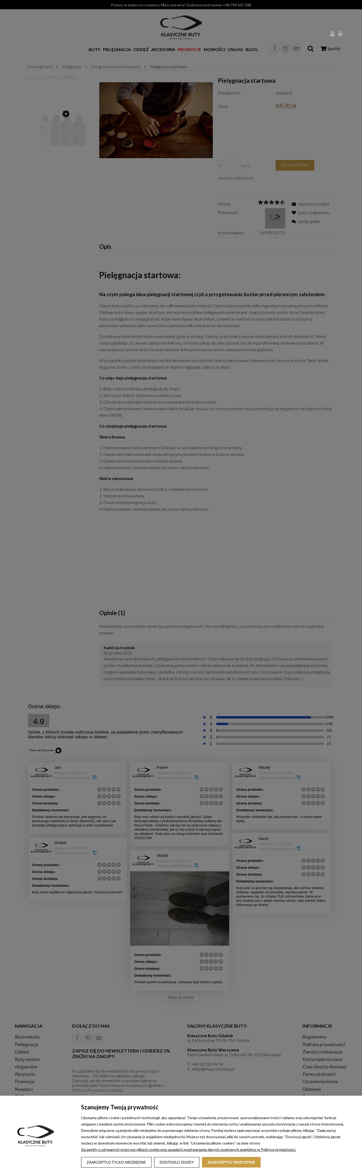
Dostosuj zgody (177, 1162)
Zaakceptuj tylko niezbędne (116, 1162)
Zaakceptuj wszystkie (231, 1162)
